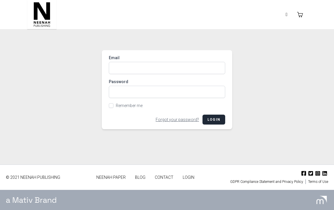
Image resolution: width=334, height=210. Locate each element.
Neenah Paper (111, 177)
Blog (140, 177)
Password (118, 81)
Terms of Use (318, 182)
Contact (164, 177)
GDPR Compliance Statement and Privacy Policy (266, 182)
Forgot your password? (177, 119)
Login (213, 120)
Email (114, 57)
